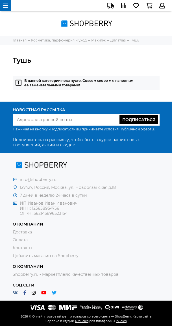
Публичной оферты (136, 129)
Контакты (22, 247)
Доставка (22, 232)
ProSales (81, 321)
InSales (121, 321)
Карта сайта (141, 316)
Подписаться (138, 119)
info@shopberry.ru (38, 179)
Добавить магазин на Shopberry (46, 255)
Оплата (20, 239)
